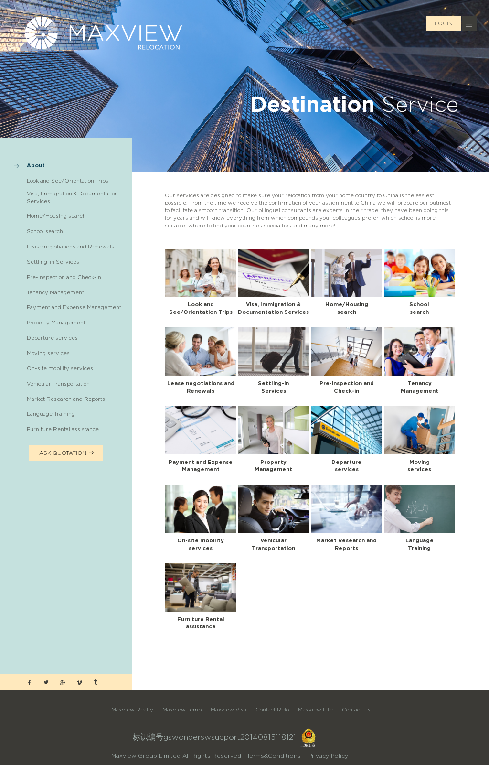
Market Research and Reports (66, 399)
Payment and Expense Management (74, 307)
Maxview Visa (228, 709)
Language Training (51, 414)
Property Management (56, 322)
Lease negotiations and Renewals (70, 246)
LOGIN (444, 23)
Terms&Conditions (274, 756)
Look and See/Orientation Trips (67, 180)
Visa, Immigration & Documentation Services (72, 197)
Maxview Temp (182, 709)
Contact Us (356, 709)
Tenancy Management (55, 292)
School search (45, 231)
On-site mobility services (60, 368)
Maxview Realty (132, 709)
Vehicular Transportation (58, 384)
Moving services (48, 353)
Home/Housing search (56, 216)
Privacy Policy (328, 756)
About (36, 165)
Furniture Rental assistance (63, 429)
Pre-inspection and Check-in (64, 277)
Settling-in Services (53, 262)
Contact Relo (272, 709)
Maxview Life (315, 709)
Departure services (52, 338)
